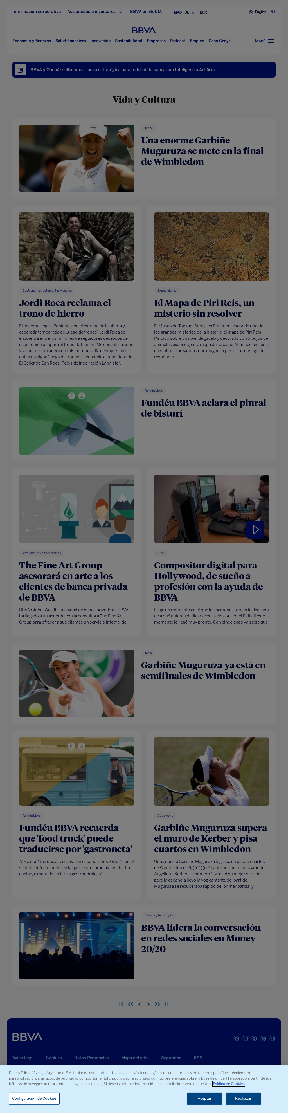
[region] (144, 1089)
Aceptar (205, 1098)
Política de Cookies (229, 1084)
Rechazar (243, 1098)
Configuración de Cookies (34, 1098)
